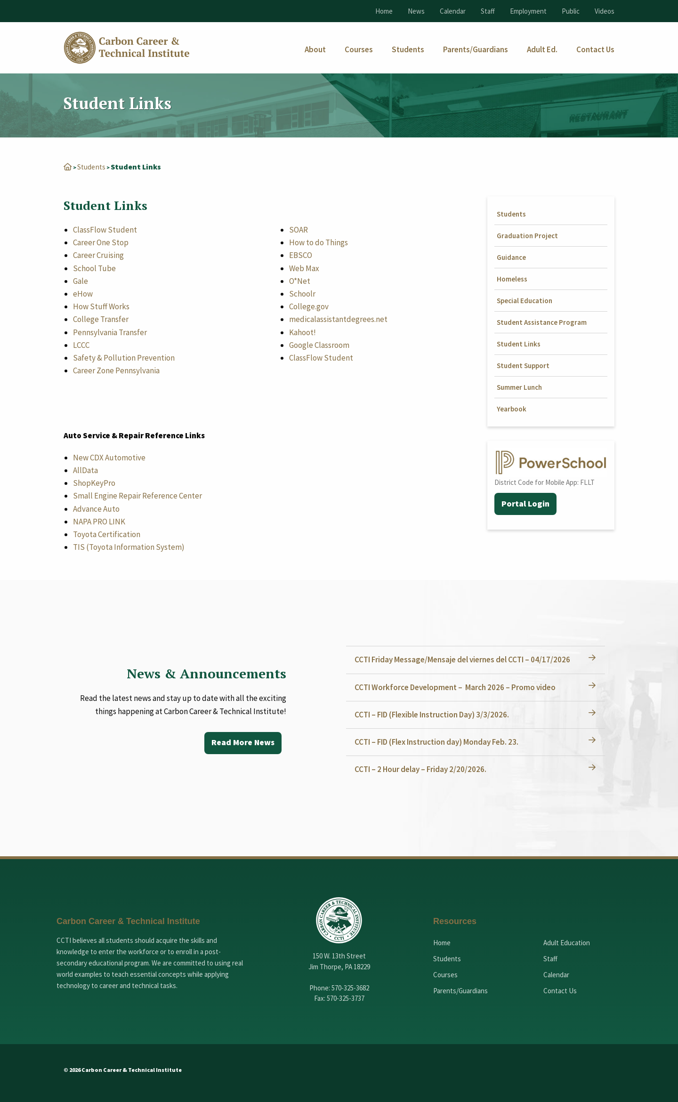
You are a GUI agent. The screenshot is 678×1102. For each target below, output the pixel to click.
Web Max (304, 268)
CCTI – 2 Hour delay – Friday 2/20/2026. (421, 769)
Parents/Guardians (460, 990)
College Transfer (101, 319)
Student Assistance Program (542, 322)
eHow (83, 294)
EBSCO (300, 255)
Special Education (524, 300)
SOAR (298, 230)
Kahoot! (302, 332)
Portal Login (525, 504)
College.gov (309, 306)
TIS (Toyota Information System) (129, 547)
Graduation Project (527, 235)
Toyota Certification (106, 534)
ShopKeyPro (94, 483)
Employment (528, 11)
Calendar (453, 11)
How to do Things (318, 242)
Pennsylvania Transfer (110, 332)
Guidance (511, 257)
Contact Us (560, 990)
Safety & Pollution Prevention (124, 358)
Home (384, 11)
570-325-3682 (350, 987)
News (416, 11)
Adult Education (566, 942)
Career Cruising (98, 255)
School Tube (94, 268)
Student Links (519, 343)
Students (91, 166)
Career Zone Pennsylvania (116, 370)
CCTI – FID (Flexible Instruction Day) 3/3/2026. (432, 714)
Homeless (512, 278)
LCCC (81, 345)
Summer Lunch (519, 387)
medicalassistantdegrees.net (338, 319)
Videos (604, 11)
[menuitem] (315, 49)
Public (571, 11)
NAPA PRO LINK (99, 521)
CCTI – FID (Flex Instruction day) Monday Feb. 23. (437, 742)
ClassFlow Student (105, 230)
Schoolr (302, 294)
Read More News (242, 743)
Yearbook (511, 408)
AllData (85, 470)
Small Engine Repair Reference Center (137, 496)
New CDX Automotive (109, 457)
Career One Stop (101, 242)
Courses (445, 974)
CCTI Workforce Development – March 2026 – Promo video (456, 687)
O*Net (299, 281)
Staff (488, 11)
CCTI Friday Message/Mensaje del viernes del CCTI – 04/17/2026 (463, 659)
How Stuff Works (101, 306)
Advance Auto (96, 509)
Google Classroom (319, 345)
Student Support (523, 365)
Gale (80, 281)
